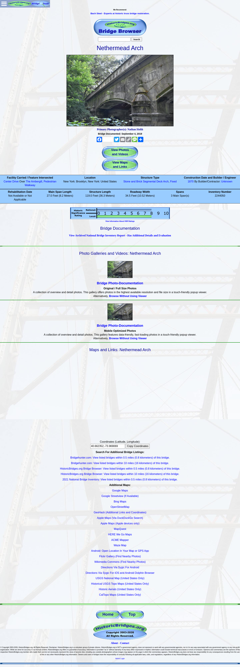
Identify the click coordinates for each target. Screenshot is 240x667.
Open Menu (4, 4)
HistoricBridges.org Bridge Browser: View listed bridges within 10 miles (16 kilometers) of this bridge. (120, 474)
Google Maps (120, 490)
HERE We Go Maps (120, 534)
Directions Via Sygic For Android (120, 567)
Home (108, 614)
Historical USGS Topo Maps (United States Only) (120, 583)
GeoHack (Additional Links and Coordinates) (120, 512)
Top (132, 614)
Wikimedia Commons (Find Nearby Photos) (120, 561)
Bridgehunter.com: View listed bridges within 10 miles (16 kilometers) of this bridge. (120, 463)
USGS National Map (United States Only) (120, 578)
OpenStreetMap (120, 506)
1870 (191, 181)
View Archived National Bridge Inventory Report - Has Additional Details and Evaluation (120, 235)
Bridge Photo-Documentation (120, 283)
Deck (159, 181)
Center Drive (11, 181)
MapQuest (120, 529)
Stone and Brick (132, 181)
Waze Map (120, 545)
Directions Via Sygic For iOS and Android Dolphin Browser (120, 572)
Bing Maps (120, 501)
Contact (124, 643)
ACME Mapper (120, 540)
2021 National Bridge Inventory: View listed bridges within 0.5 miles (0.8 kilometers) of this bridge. (120, 479)
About (114, 643)
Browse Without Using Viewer (128, 296)
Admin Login (120, 658)
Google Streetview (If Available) (120, 496)
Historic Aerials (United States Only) (120, 589)
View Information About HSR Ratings (119, 221)
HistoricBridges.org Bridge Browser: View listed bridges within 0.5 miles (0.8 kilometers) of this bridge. (120, 468)
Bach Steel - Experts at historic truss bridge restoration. (120, 13)
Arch (166, 181)
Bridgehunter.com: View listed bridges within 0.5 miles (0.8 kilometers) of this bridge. (120, 457)
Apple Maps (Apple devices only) (119, 523)
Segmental (149, 181)
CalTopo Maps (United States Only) (120, 594)
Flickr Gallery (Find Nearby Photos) (120, 556)
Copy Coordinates (137, 446)
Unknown (226, 181)
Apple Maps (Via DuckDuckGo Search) (120, 517)
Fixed (173, 181)
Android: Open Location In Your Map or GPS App (120, 550)
